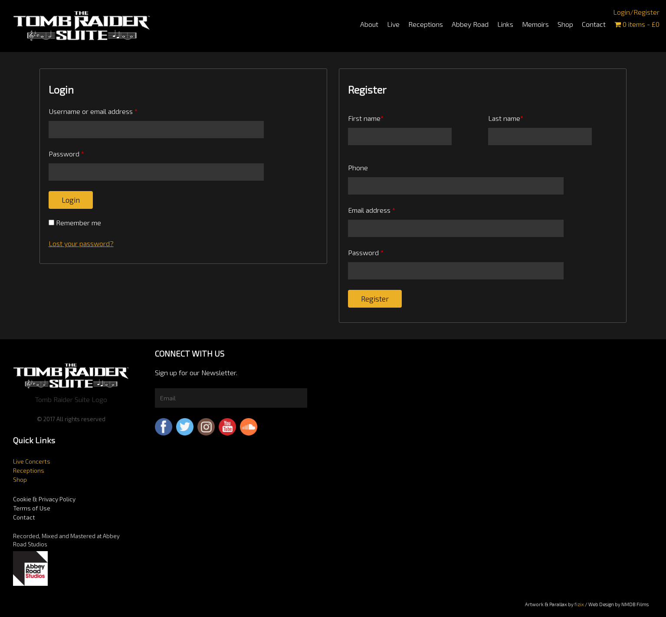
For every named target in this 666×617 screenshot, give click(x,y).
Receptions (425, 24)
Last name (505, 118)
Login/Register (636, 12)
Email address (371, 210)
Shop (565, 24)
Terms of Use (31, 508)
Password (66, 153)
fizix (579, 604)
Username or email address (93, 111)
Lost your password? (81, 243)
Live (393, 24)
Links (505, 24)
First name (366, 118)
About (369, 24)
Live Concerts (31, 461)
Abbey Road (470, 24)
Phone (358, 167)
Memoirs (535, 24)
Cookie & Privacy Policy (44, 499)
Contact (594, 24)
